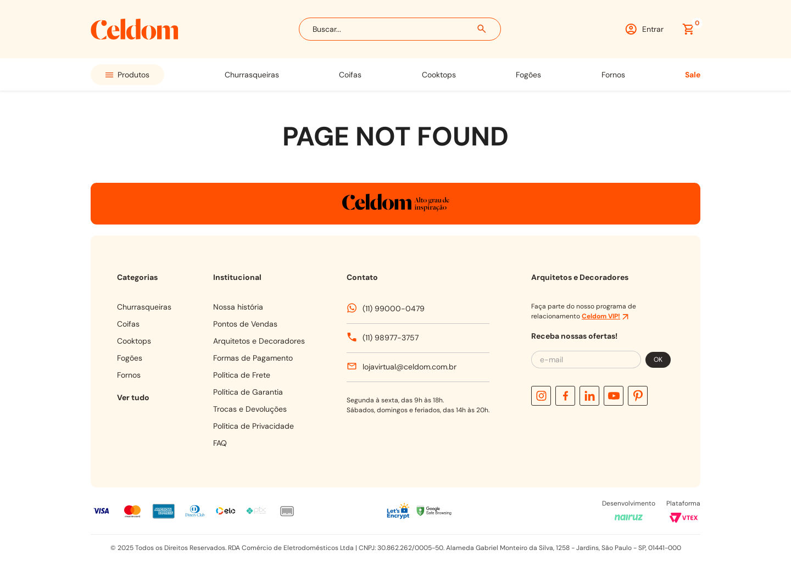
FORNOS (613, 75)
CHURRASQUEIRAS (252, 75)
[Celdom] (135, 36)
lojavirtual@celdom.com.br (409, 367)
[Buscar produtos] (482, 29)
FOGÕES (528, 75)
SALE (692, 75)
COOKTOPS (439, 75)
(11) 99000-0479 (394, 308)
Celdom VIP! (601, 316)
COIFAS (350, 75)
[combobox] (400, 29)
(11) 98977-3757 (391, 338)
